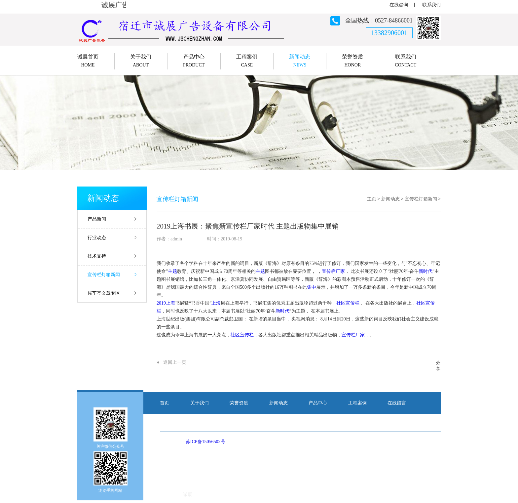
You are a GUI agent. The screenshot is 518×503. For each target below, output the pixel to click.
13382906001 (389, 32)
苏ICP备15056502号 (205, 441)
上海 (170, 303)
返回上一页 (174, 362)
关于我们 (199, 402)
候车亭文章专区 (104, 293)
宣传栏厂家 (333, 271)
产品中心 (318, 402)
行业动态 (97, 237)
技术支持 (97, 256)
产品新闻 (97, 219)
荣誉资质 (239, 402)
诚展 (187, 494)
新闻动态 (390, 198)
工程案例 (357, 402)
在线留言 (397, 402)
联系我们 (431, 4)
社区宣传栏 (347, 303)
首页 (164, 402)
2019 (161, 303)
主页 (371, 198)
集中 (311, 287)
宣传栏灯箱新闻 (104, 274)
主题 (172, 271)
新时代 (425, 271)
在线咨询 (398, 4)
